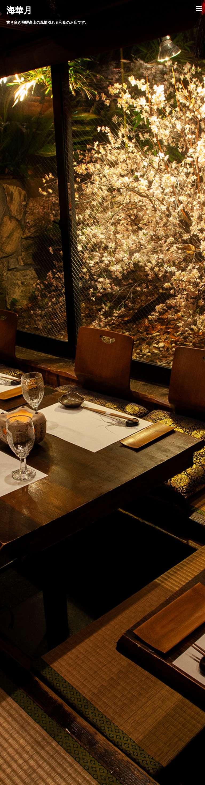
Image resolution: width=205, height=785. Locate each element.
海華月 (19, 10)
